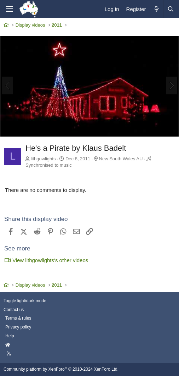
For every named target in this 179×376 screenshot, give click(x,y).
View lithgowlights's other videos (46, 260)
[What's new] (156, 9)
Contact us (14, 309)
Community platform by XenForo (61, 369)
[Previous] (7, 85)
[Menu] (9, 9)
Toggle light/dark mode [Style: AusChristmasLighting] (25, 300)
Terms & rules (18, 318)
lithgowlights (43, 158)
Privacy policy (18, 327)
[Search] (170, 9)
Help (9, 335)
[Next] (171, 85)
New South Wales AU (121, 158)
